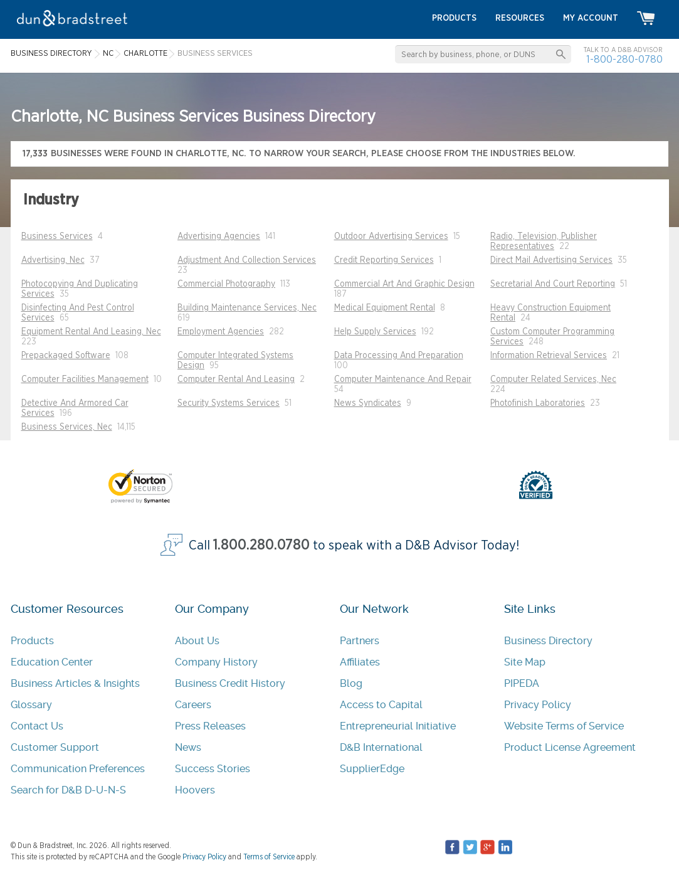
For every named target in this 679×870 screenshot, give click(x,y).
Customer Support (55, 747)
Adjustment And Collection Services (246, 260)
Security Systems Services (228, 403)
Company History (216, 662)
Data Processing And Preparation (398, 355)
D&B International (381, 747)
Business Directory (548, 641)
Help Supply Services (375, 331)
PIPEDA (521, 683)
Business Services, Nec (66, 427)
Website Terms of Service (564, 726)
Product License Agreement (570, 747)
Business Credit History (230, 683)
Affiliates (360, 662)
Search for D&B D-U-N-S (68, 790)
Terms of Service (269, 857)
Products (32, 641)
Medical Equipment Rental (384, 308)
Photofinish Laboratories (537, 403)
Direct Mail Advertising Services (551, 260)
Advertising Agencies (218, 236)
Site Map (524, 662)
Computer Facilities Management (85, 379)
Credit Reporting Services (384, 260)
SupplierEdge (372, 769)
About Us (197, 641)
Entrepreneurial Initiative (398, 726)
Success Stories (212, 769)
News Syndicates (367, 403)
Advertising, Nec (53, 260)
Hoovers (195, 790)
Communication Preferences (78, 769)
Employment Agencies (220, 331)
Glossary (31, 705)
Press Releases (210, 726)
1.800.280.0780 (261, 545)
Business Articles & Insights (75, 683)
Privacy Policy (537, 705)
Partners (359, 641)
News (188, 747)
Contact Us (37, 726)
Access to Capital (381, 705)
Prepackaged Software (65, 355)
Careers (193, 705)
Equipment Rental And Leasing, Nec (91, 331)
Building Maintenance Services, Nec (247, 308)
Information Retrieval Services (548, 355)
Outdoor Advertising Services (391, 236)
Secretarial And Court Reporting (552, 284)
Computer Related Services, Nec (553, 379)
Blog (351, 683)
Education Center (52, 662)
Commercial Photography (226, 284)
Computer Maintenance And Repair (402, 379)
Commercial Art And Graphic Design (404, 284)
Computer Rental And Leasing (236, 379)
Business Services (57, 236)
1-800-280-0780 (624, 59)
